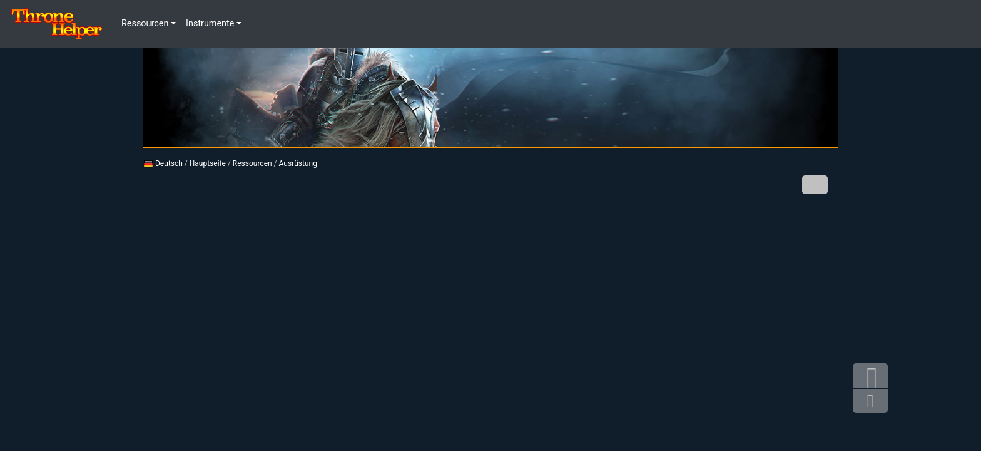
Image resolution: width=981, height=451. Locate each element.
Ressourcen (252, 163)
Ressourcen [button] (144, 23)
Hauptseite (208, 163)
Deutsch (163, 163)
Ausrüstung (298, 163)
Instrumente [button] (210, 23)
